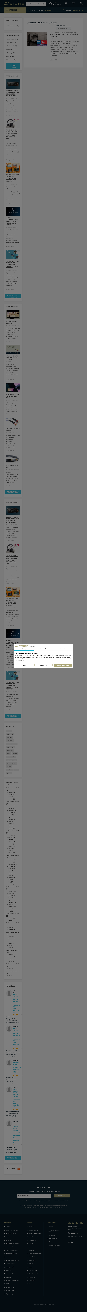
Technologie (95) (12, 46)
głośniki (9, 773)
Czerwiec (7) (11, 841)
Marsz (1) (10, 945)
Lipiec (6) (10, 839)
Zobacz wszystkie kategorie (13, 65)
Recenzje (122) (11, 53)
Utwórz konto (53, 1238)
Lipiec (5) (10, 900)
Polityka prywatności (12, 1230)
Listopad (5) (11, 808)
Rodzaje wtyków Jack (12, 466)
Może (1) (10, 959)
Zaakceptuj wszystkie (63, 665)
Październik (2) (12, 810)
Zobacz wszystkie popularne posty (13, 492)
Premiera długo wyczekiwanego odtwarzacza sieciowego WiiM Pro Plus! (18, 1068)
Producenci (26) (11, 42)
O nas (7, 1237)
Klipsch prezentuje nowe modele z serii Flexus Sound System (12, 221)
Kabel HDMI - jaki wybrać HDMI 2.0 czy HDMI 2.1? (12, 357)
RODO (7, 1284)
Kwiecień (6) (11, 846)
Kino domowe (33, 1270)
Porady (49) (10, 56)
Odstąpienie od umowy (12, 1243)
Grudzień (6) (11, 806)
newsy (15, 744)
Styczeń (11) (11, 852)
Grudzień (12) (12, 860)
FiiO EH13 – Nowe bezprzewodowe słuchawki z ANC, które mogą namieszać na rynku (12, 134)
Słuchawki (32, 1280)
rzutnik (9, 744)
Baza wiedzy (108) (12, 39)
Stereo (31, 1284)
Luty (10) (10, 882)
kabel (8, 747)
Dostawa (8, 1226)
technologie (10, 740)
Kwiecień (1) (11, 823)
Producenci (32, 1247)
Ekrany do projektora (35, 1253)
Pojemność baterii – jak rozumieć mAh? (12, 396)
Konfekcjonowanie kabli (12, 1280)
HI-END (31, 1263)
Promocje (31, 1226)
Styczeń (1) (11, 929)
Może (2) (10, 821)
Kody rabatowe (10, 1287)
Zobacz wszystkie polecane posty (13, 716)
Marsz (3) (11, 794)
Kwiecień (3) (11, 792)
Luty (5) (10, 850)
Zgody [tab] (24, 649)
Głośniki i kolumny (34, 1257)
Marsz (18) (11, 961)
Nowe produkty (33, 1230)
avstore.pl (9, 737)
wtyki (16, 770)
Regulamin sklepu (11, 1233)
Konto (51, 1226)
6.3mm (14, 763)
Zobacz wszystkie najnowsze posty (13, 296)
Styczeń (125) (12, 884)
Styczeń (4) (11, 799)
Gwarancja (8, 1270)
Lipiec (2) (10, 817)
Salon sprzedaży (10, 1263)
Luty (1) (10, 927)
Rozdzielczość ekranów (11, 322)
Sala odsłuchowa (10, 1273)
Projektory (32, 1277)
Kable (30, 1267)
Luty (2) (10, 796)
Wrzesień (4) (11, 866)
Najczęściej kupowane (35, 1233)
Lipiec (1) (10, 920)
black (8, 757)
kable (13, 757)
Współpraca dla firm (11, 1253)
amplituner (10, 770)
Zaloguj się (52, 1235)
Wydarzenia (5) (11, 60)
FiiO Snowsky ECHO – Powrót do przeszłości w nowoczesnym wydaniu (12, 178)
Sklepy (31, 1243)
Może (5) (10, 875)
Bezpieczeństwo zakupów (13, 1260)
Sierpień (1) (11, 815)
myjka (8, 753)
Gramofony (32, 1260)
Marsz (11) (11, 879)
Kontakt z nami (10, 1290)
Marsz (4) (10, 826)
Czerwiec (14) (12, 902)
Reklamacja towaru (11, 1247)
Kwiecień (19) (12, 906)
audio (8, 763)
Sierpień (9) (11, 837)
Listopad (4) (11, 862)
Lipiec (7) (10, 871)
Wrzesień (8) (11, 812)
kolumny (9, 766)
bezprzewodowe (11, 760)
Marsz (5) (11, 848)
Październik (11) (12, 864)
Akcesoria (31, 1250)
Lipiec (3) (10, 954)
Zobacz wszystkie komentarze (13, 1158)
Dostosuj (43, 665)
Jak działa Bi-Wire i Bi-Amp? (13, 429)
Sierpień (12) (11, 868)
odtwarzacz (10, 750)
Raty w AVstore (10, 1257)
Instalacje (8, 1277)
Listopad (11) (11, 893)
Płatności (8, 1240)
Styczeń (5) (11, 828)
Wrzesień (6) (11, 835)
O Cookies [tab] (63, 649)
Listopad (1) (11, 918)
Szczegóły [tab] (43, 649)
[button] (66, 4)
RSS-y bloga (13, 1169)
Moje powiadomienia (55, 1242)
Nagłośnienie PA (33, 1273)
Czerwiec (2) (11, 819)
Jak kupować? (10, 1267)
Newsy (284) (10, 49)
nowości (9, 731)
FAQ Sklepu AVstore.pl (12, 1250)
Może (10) (11, 844)
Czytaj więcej (10, 115)
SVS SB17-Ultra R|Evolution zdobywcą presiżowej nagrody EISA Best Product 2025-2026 (64, 34)
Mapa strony (9, 1294)
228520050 (74, 1233)
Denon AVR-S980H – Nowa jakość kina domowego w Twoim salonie (12, 93)
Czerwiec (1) (11, 938)
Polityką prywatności (56, 1207)
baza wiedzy (10, 734)
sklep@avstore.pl (76, 1236)
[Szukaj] (36, 4)
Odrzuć (24, 665)
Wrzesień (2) (11, 895)
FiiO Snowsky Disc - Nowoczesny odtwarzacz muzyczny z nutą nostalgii (13, 264)
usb (13, 747)
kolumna (14, 753)
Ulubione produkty (54, 1245)
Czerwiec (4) (11, 873)
